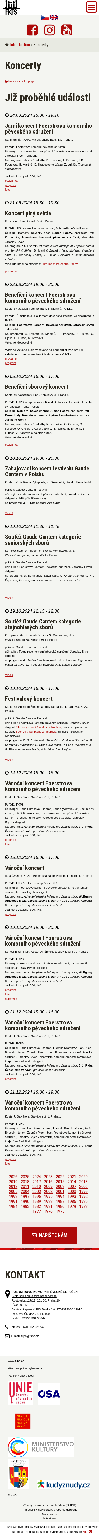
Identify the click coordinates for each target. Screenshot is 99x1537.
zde (85, 1531)
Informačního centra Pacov (60, 263)
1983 (25, 1206)
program (10, 185)
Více (9, 513)
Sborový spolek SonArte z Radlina (38, 727)
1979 (72, 1206)
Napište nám (49, 1235)
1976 (48, 1211)
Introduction (20, 44)
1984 (13, 1206)
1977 (36, 1211)
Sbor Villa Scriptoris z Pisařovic (36, 731)
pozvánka (11, 180)
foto (7, 189)
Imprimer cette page (20, 81)
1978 (83, 1206)
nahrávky (11, 998)
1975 (60, 1211)
